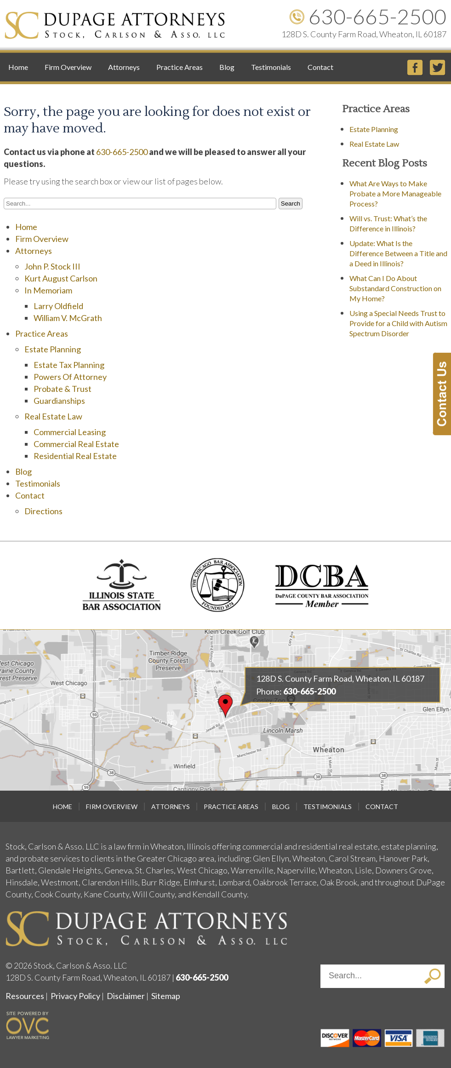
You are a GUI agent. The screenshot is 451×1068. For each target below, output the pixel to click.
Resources (25, 996)
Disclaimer (126, 996)
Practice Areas (179, 67)
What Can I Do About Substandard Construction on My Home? (395, 288)
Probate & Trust (62, 389)
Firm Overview (68, 67)
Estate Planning (52, 349)
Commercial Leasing (70, 432)
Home (18, 67)
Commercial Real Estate (76, 444)
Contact (320, 67)
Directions (43, 511)
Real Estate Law (53, 416)
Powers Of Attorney (70, 377)
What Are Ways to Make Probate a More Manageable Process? (395, 193)
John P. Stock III (52, 266)
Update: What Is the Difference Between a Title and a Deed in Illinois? (398, 253)
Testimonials (271, 67)
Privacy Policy (75, 996)
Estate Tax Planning (69, 365)
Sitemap (165, 996)
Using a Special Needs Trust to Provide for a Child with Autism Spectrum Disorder (398, 323)
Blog (226, 67)
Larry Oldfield (58, 306)
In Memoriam (48, 290)
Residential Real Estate (75, 456)
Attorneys (124, 67)
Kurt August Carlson (60, 278)
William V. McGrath (68, 318)
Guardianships (59, 401)
